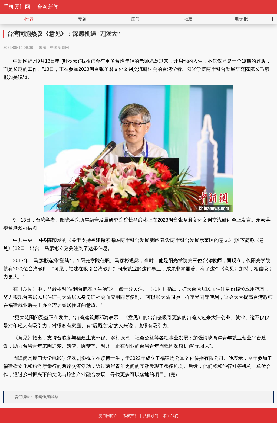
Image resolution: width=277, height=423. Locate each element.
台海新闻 (48, 7)
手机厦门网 (16, 7)
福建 (188, 19)
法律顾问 (150, 416)
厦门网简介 (107, 416)
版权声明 (130, 416)
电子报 (241, 19)
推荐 (29, 19)
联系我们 (171, 416)
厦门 (135, 19)
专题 (82, 19)
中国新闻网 (59, 47)
